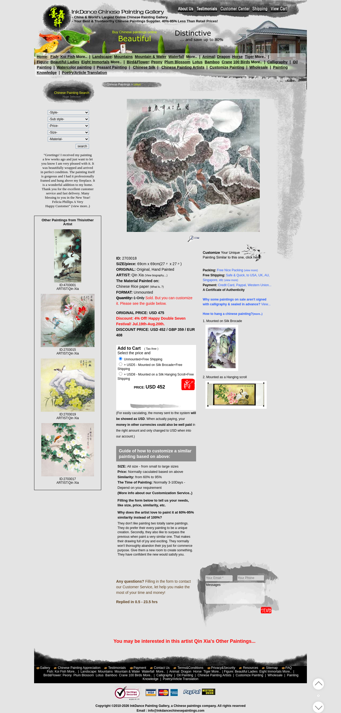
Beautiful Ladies (64, 62)
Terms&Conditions (190, 668)
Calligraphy (277, 62)
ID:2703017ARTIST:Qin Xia (67, 479)
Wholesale (258, 67)
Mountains (123, 57)
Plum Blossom (177, 62)
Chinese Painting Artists (182, 67)
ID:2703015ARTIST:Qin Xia (68, 349)
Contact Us (162, 668)
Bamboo (212, 62)
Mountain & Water (150, 57)
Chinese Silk (144, 67)
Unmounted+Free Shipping (140, 359)
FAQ (288, 668)
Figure (42, 62)
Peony (156, 62)
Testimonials (117, 668)
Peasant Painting (112, 67)
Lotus (197, 62)
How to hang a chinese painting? (232, 314)
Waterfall (176, 57)
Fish (54, 57)
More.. (81, 57)
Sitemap (272, 668)
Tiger (249, 57)
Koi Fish (67, 57)
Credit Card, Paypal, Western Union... (244, 285)
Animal (208, 57)
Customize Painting (227, 67)
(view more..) (80, 206)
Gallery (45, 668)
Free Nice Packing (237, 270)
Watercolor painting (74, 67)
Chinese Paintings (118, 84)
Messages (235, 593)
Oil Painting (185, 675)
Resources (250, 668)
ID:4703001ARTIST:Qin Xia (67, 285)
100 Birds (241, 62)
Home (42, 57)
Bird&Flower (138, 62)
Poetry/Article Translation (84, 72)
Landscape (102, 57)
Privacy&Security (223, 668)
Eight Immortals (95, 62)
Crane (227, 62)
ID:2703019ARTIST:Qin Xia (68, 414)
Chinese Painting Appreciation (79, 668)
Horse (237, 57)
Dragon (223, 57)
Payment (139, 668)
